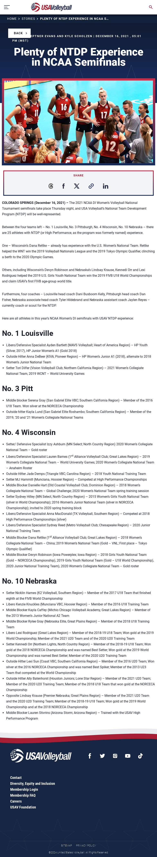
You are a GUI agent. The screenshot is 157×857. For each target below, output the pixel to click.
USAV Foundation (23, 807)
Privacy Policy (86, 845)
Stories (28, 19)
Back (18, 33)
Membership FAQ (23, 795)
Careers (16, 801)
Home (12, 19)
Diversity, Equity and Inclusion (32, 783)
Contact (16, 777)
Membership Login (24, 789)
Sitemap (66, 845)
